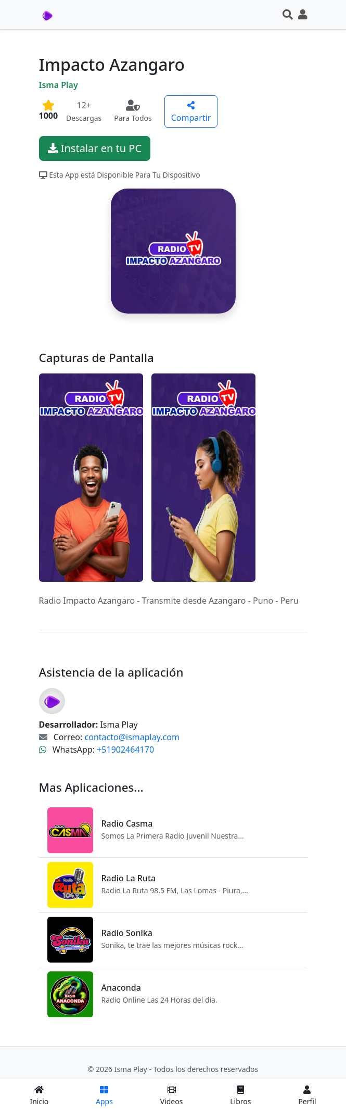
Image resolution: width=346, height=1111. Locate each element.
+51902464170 (125, 749)
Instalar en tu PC (95, 148)
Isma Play (58, 85)
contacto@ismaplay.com (132, 737)
